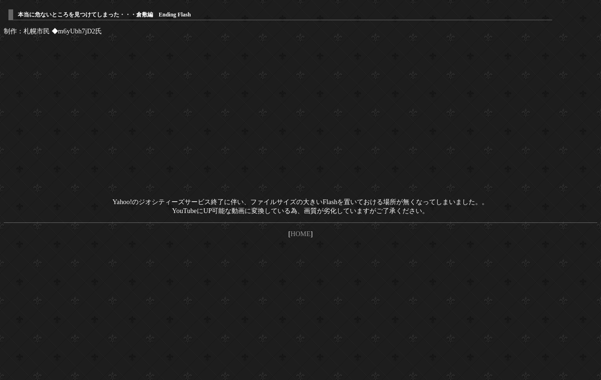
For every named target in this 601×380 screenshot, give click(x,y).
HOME (300, 234)
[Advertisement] (300, 310)
